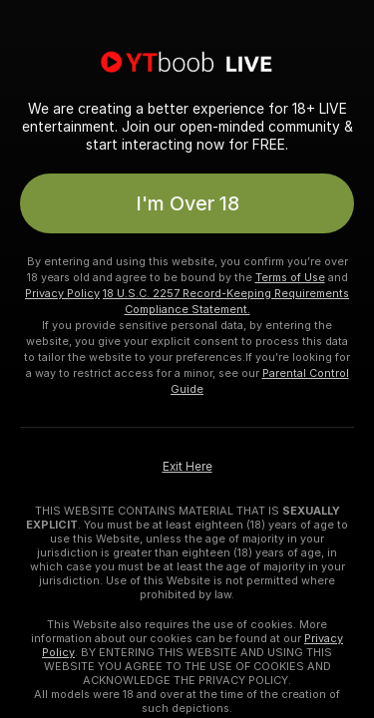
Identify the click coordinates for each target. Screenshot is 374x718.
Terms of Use (290, 277)
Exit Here (187, 467)
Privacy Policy (62, 293)
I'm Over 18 (187, 203)
